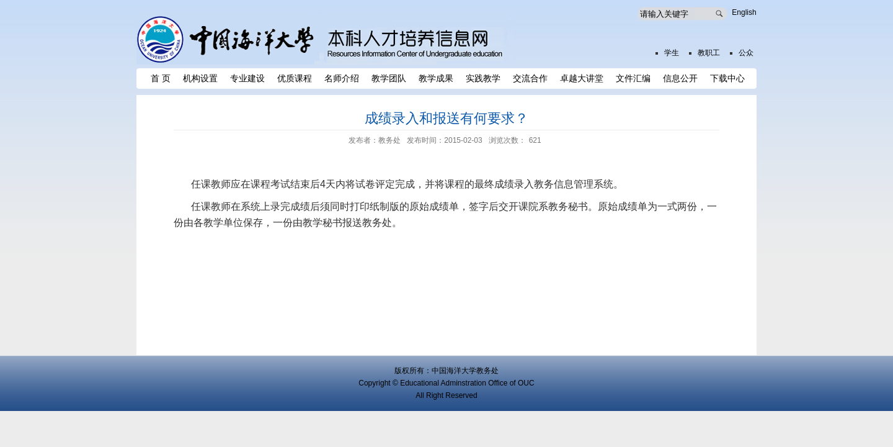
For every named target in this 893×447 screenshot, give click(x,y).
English (744, 12)
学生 (671, 52)
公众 (746, 52)
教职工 (709, 52)
